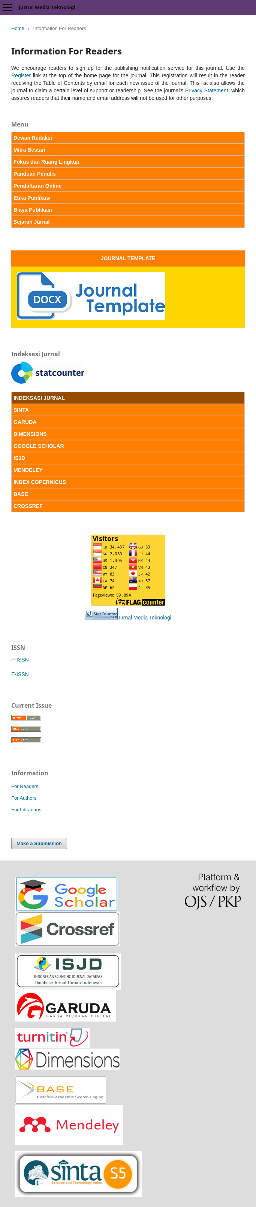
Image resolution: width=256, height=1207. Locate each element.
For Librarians (26, 809)
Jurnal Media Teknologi (47, 7)
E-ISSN (20, 674)
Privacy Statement (206, 90)
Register (21, 75)
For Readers (24, 786)
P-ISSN (20, 660)
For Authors (23, 798)
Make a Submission (39, 843)
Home (17, 28)
